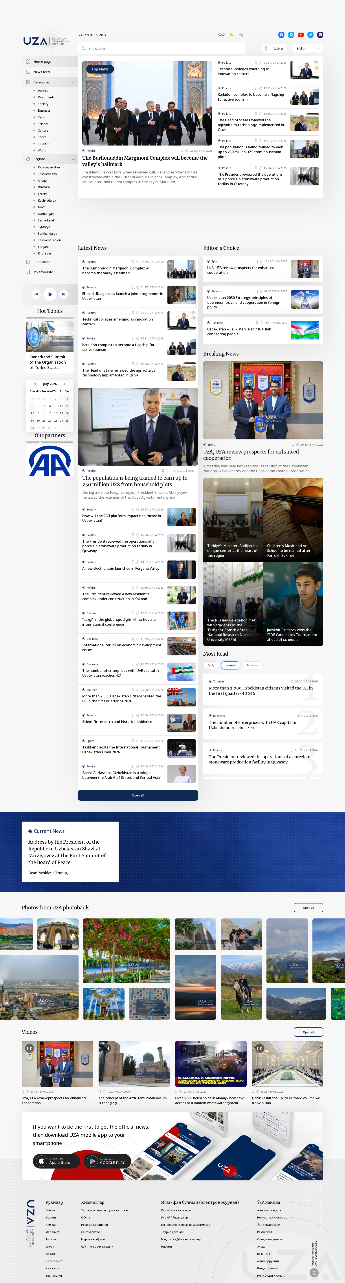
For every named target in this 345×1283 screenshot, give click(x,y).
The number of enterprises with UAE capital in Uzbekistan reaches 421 (121, 675)
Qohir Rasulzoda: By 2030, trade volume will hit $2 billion (285, 1103)
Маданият (53, 1232)
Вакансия (263, 1254)
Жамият (51, 1217)
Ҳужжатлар (53, 1268)
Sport (42, 137)
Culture (43, 130)
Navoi (42, 207)
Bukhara (44, 187)
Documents (46, 97)
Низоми (166, 1246)
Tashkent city (47, 174)
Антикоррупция (268, 1261)
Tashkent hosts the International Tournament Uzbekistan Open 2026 (121, 752)
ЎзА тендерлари (268, 1225)
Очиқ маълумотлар (270, 1239)
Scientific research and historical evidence (118, 723)
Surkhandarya (47, 233)
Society (43, 104)
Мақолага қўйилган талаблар (181, 1239)
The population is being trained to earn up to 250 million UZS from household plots (251, 152)
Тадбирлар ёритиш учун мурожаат (105, 1210)
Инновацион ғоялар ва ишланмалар (185, 1225)
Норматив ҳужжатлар (272, 1217)
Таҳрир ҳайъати (172, 1232)
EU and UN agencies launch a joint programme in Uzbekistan (121, 297)
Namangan (46, 214)
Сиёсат (50, 1210)
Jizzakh (43, 194)
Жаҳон (50, 1254)
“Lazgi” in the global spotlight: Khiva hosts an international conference (120, 624)
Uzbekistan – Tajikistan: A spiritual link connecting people (239, 332)
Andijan (43, 180)
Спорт (50, 1246)
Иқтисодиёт (54, 1261)
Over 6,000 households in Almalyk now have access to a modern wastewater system (207, 1105)
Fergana (44, 247)
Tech (41, 117)
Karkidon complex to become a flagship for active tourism (251, 97)
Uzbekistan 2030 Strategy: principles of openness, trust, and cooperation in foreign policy (244, 303)
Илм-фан (51, 1225)
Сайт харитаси (91, 1232)
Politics (43, 90)
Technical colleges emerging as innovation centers (244, 71)
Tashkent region (49, 240)
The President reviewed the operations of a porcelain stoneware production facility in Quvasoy (252, 179)
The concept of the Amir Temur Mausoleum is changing (125, 1103)
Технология (54, 1275)
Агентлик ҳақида (269, 1210)
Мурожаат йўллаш (93, 1239)
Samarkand (46, 220)
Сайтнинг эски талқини (97, 1246)
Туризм (51, 1239)
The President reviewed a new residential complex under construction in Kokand (118, 598)
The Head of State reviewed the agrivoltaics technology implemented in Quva (251, 125)
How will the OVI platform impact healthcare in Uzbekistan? (122, 520)
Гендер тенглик (268, 1268)
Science (43, 124)
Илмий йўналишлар (174, 1217)
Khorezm (44, 253)
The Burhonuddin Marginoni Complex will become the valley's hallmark (146, 161)
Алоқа (261, 1246)
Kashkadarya (47, 200)
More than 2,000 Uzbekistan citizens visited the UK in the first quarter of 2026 (122, 701)
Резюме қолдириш (94, 1225)
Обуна (85, 1217)
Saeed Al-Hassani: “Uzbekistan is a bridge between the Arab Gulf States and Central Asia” (122, 777)
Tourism (44, 144)
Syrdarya (44, 227)
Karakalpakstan (49, 167)
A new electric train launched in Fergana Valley (121, 570)
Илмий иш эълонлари (176, 1210)
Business (44, 110)
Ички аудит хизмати (271, 1275)
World (42, 150)
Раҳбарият (264, 1232)
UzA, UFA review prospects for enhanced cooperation (241, 271)
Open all (138, 797)
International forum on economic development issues (122, 649)
